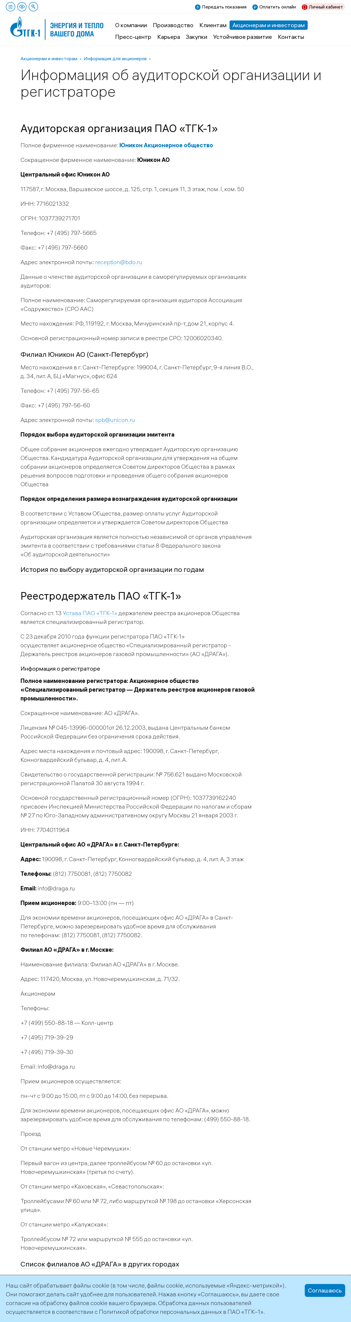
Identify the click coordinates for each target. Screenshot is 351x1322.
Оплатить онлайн (277, 7)
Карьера (168, 36)
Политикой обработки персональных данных (160, 1311)
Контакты (291, 36)
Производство (173, 25)
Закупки (196, 36)
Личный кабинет (326, 7)
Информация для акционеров (115, 58)
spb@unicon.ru (115, 419)
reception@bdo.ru (118, 262)
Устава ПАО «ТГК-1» (90, 613)
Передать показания (224, 7)
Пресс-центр (133, 36)
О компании (131, 25)
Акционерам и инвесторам (268, 25)
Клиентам (213, 25)
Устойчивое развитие (242, 36)
